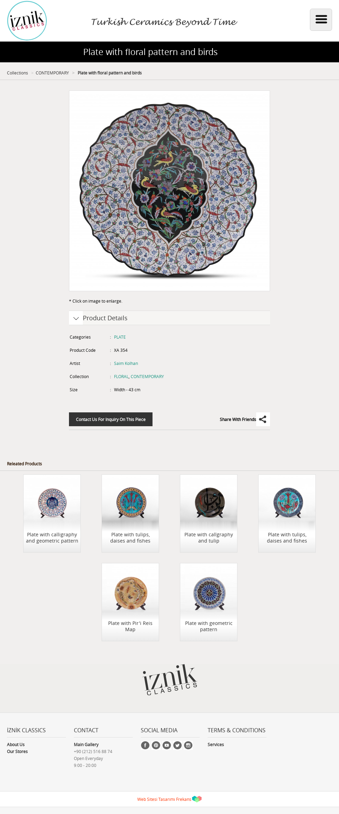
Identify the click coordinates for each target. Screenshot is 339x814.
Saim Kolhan (126, 363)
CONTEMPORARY (52, 72)
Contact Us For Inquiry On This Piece (111, 419)
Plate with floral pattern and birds (109, 72)
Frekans (183, 799)
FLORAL (121, 376)
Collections (17, 72)
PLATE (120, 337)
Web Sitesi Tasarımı (156, 799)
